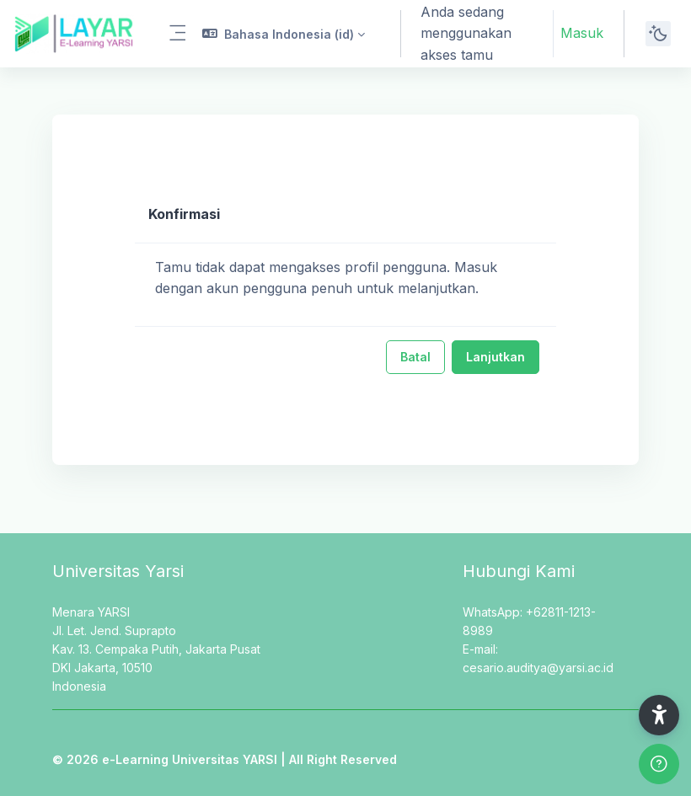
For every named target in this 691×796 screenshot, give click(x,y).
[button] (283, 33)
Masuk (581, 32)
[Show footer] (659, 764)
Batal (415, 357)
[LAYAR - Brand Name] (73, 33)
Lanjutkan (495, 357)
